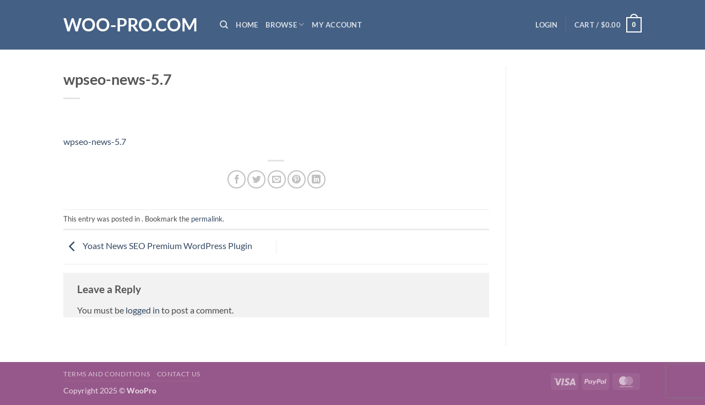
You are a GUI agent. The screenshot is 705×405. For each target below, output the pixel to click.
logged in (143, 310)
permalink (207, 218)
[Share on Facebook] (236, 179)
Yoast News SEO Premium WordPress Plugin (157, 245)
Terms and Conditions (106, 374)
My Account (337, 24)
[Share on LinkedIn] (316, 179)
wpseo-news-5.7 (94, 141)
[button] (546, 25)
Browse (284, 24)
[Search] (224, 24)
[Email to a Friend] (277, 179)
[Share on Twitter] (256, 179)
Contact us (178, 374)
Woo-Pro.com (130, 25)
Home (247, 24)
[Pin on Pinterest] (297, 179)
